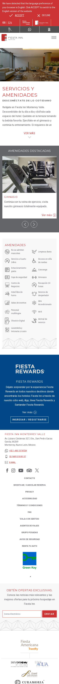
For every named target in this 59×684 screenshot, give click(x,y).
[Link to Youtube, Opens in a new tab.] (20, 470)
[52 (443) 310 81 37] (16, 456)
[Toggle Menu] (53, 38)
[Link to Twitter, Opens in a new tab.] (37, 470)
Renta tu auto (29, 545)
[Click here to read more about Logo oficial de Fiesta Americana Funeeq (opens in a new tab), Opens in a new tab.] (40, 674)
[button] (24, 75)
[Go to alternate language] (16, 15)
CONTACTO (29, 478)
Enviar (49, 596)
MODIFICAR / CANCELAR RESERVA (30, 485)
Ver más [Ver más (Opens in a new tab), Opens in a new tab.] (29, 412)
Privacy (29, 491)
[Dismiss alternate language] (44, 15)
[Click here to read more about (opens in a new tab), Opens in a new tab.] (29, 628)
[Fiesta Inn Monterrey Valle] (12, 37)
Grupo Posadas (29, 532)
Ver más (49, 215)
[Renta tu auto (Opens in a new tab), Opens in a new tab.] (10, 29)
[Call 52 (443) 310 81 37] (49, 29)
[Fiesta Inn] (42, 22)
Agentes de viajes (29, 526)
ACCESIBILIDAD (29, 499)
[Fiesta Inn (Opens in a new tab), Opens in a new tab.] (26, 22)
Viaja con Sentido (29, 519)
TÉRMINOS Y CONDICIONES (29, 505)
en (10, 22)
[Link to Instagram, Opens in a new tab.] (13, 470)
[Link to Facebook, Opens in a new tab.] (7, 470)
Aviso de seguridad (30, 539)
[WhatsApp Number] (29, 29)
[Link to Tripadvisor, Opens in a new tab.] (29, 470)
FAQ (29, 512)
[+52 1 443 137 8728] (16, 451)
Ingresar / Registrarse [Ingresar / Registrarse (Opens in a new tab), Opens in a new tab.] (29, 419)
